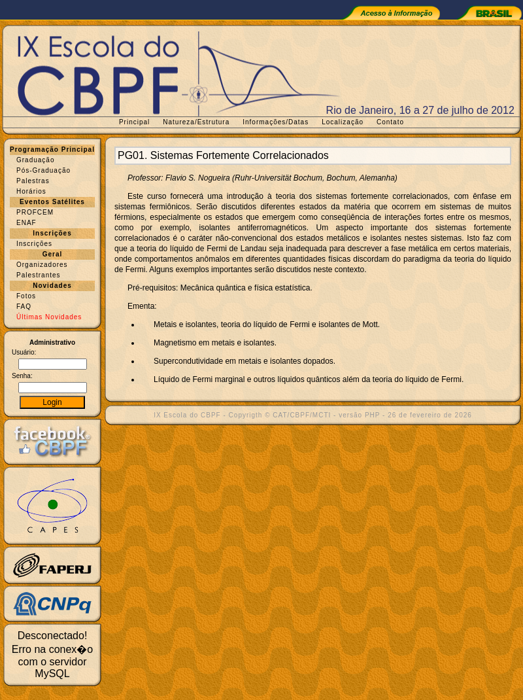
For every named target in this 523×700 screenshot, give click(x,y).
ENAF (26, 222)
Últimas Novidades (49, 317)
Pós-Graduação (43, 170)
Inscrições (34, 243)
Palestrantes (38, 275)
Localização (342, 122)
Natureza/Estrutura (196, 122)
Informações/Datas (276, 122)
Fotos (26, 296)
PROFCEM (35, 212)
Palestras (33, 180)
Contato (390, 122)
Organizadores (42, 264)
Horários (31, 191)
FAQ (23, 306)
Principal (134, 122)
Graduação (35, 160)
